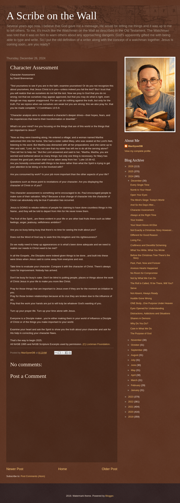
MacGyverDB (135, 146)
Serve (133, 288)
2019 (131, 416)
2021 (131, 406)
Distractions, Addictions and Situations (150, 313)
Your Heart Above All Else (143, 225)
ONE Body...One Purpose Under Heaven (151, 303)
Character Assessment (142, 210)
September (137, 350)
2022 (131, 401)
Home (62, 469)
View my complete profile (138, 151)
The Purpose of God (140, 333)
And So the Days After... (142, 204)
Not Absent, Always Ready (144, 293)
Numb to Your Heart (140, 189)
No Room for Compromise (144, 273)
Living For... (136, 240)
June (134, 365)
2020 (131, 411)
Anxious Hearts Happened (144, 268)
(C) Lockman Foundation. (97, 344)
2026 (131, 166)
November (136, 340)
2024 (131, 176)
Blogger (109, 495)
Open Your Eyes (138, 194)
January (135, 390)
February (136, 385)
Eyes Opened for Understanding (147, 308)
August (135, 355)
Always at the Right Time (143, 215)
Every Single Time (139, 184)
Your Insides (136, 220)
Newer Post (14, 469)
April (133, 375)
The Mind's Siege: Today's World (147, 200)
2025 (131, 171)
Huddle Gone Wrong (141, 298)
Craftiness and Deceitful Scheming (148, 245)
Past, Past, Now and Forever (145, 263)
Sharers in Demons (140, 318)
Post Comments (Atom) (33, 476)
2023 (131, 396)
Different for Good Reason (144, 235)
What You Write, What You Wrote (147, 250)
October (135, 345)
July (133, 360)
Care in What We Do (141, 328)
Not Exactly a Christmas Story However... (151, 230)
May (133, 370)
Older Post (109, 469)
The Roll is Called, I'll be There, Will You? (151, 283)
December (136, 180)
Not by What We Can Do (143, 278)
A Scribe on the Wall (51, 16)
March (134, 380)
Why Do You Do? (139, 323)
